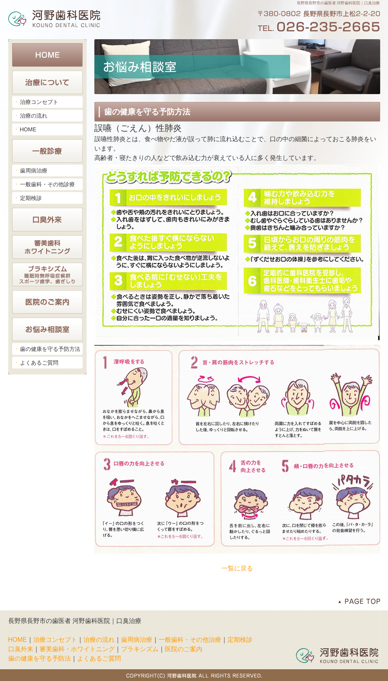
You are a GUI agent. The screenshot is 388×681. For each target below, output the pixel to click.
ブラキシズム (47, 274)
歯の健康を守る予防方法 (50, 349)
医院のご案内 (47, 302)
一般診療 (47, 151)
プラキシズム (140, 649)
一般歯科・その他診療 (47, 184)
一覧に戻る (237, 568)
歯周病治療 (33, 170)
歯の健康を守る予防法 (39, 658)
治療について (47, 82)
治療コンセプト (39, 102)
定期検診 (31, 198)
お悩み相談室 (47, 329)
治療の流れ (33, 116)
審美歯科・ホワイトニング (47, 247)
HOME (47, 55)
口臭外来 (47, 219)
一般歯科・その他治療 (190, 639)
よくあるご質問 (39, 363)
